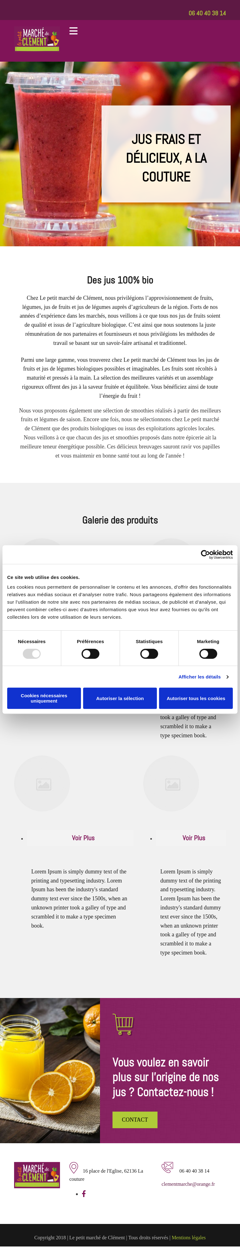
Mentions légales (189, 1237)
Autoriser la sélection (120, 698)
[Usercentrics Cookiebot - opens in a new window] (205, 554)
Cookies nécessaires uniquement (44, 698)
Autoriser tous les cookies (196, 698)
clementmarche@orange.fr (188, 1184)
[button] (135, 1120)
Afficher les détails (199, 676)
